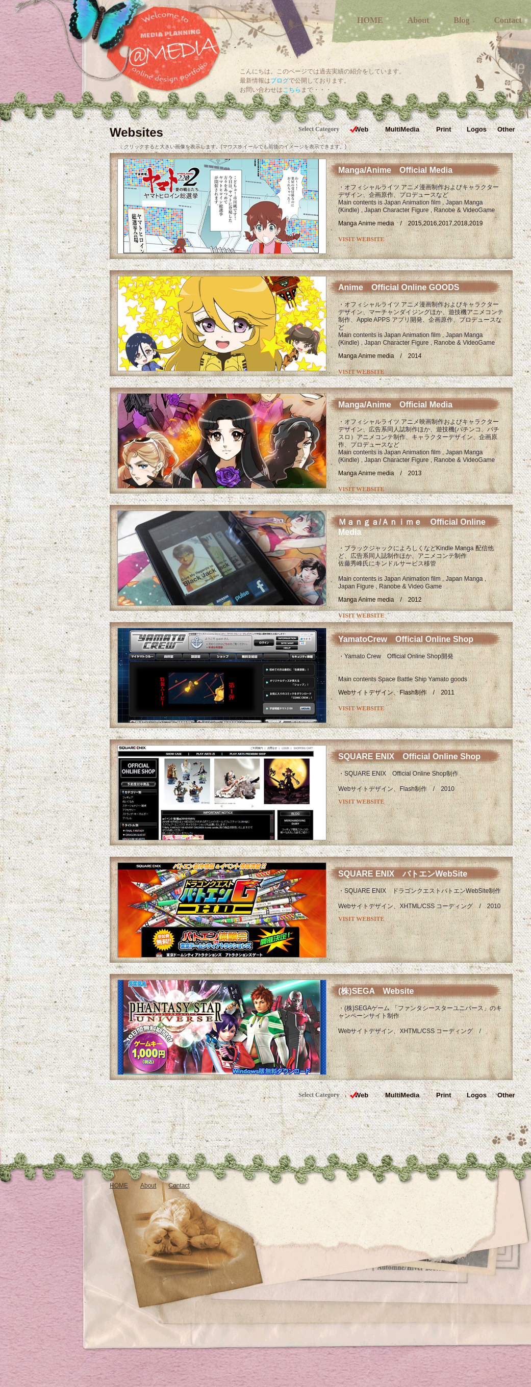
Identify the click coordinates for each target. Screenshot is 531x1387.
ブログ (279, 80)
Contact (507, 20)
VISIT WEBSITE (361, 239)
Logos (477, 129)
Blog (461, 20)
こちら (292, 89)
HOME (370, 20)
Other (506, 129)
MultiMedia (402, 129)
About (418, 20)
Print (443, 129)
